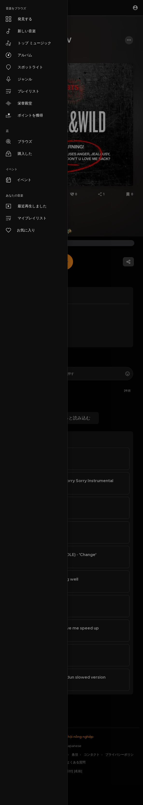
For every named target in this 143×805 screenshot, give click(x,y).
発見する (19, 19)
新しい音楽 (21, 31)
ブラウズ (19, 141)
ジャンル (19, 79)
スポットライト (24, 67)
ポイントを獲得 (24, 115)
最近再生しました (26, 206)
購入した (19, 153)
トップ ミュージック (28, 43)
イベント (18, 180)
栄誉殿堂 (19, 103)
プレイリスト (22, 91)
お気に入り (20, 230)
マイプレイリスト (26, 218)
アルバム (19, 55)
